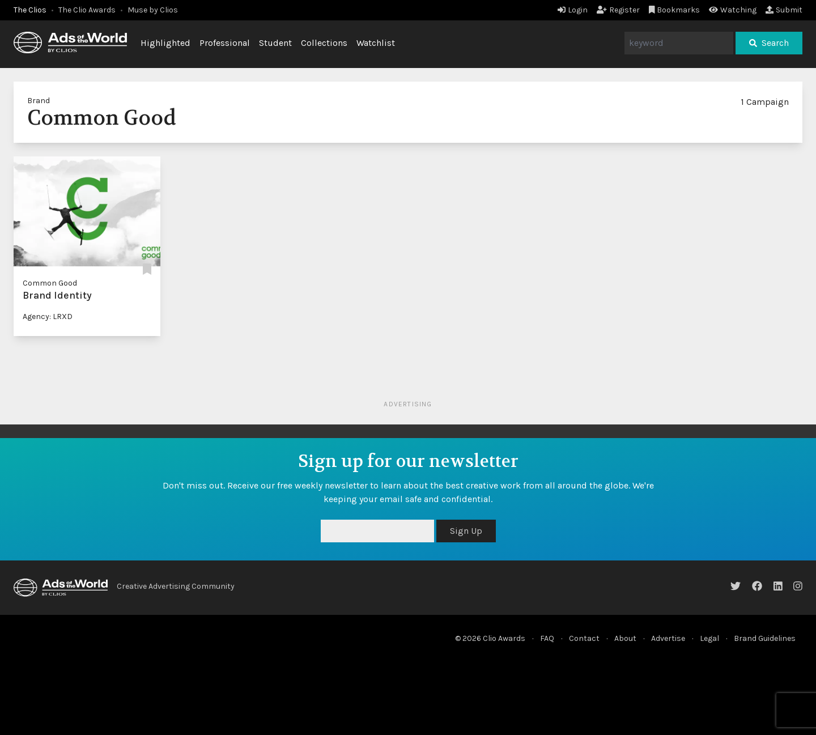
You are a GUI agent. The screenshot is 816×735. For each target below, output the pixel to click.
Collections (324, 42)
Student (275, 42)
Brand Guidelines (765, 638)
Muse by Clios (153, 10)
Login (573, 10)
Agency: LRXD (48, 316)
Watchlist (375, 42)
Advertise (668, 638)
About (625, 638)
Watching (732, 10)
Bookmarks (674, 10)
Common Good (50, 283)
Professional (224, 42)
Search (769, 42)
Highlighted (165, 42)
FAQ (547, 638)
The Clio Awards (87, 10)
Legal (709, 638)
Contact (584, 638)
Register (618, 10)
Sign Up (466, 530)
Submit (784, 10)
